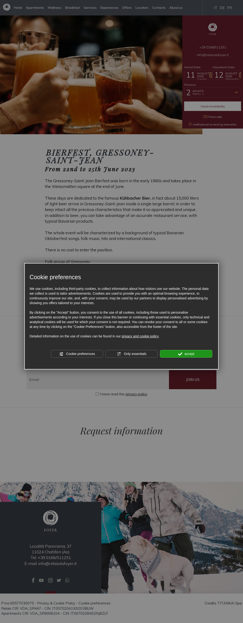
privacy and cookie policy (140, 336)
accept (186, 354)
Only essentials (131, 354)
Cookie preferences (77, 354)
